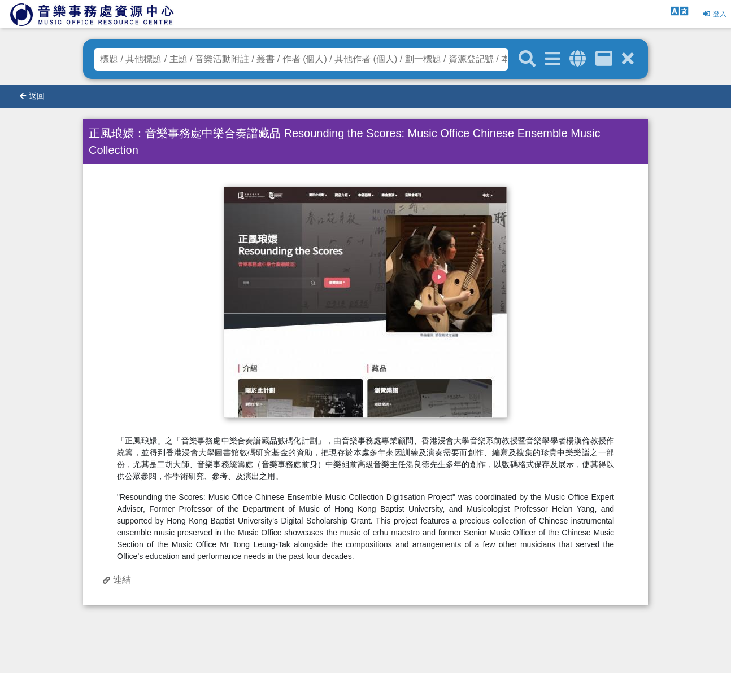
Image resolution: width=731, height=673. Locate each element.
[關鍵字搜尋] (527, 59)
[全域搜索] (578, 59)
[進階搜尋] (552, 59)
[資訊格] (604, 59)
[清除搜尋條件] (628, 59)
